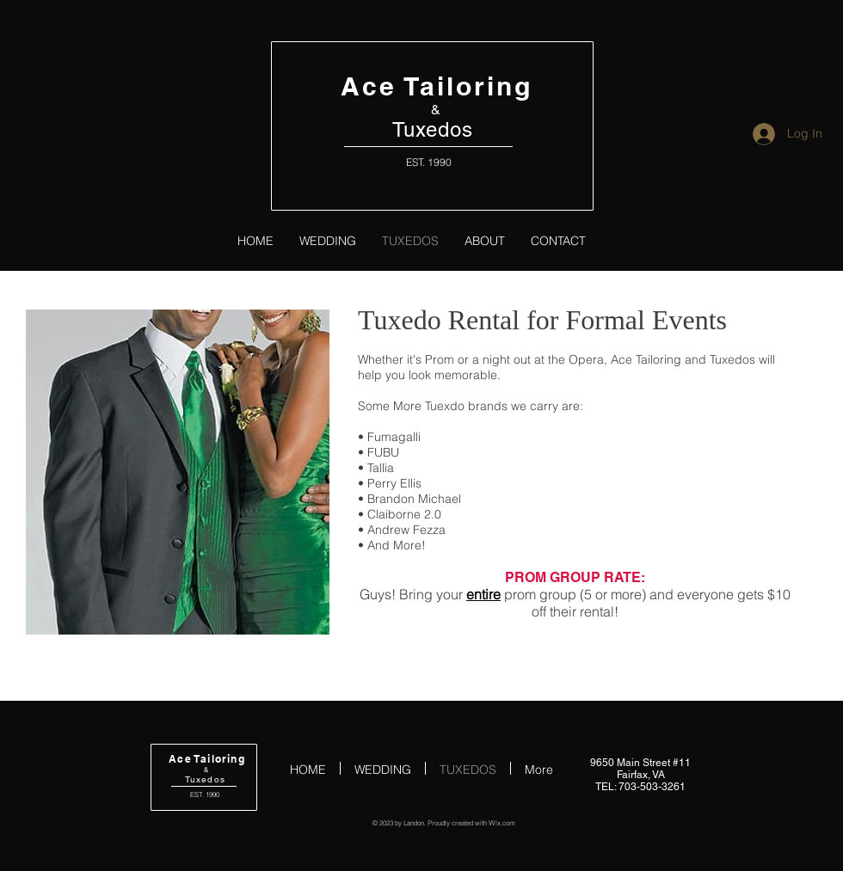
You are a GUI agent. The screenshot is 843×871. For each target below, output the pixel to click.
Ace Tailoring (436, 86)
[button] (177, 472)
